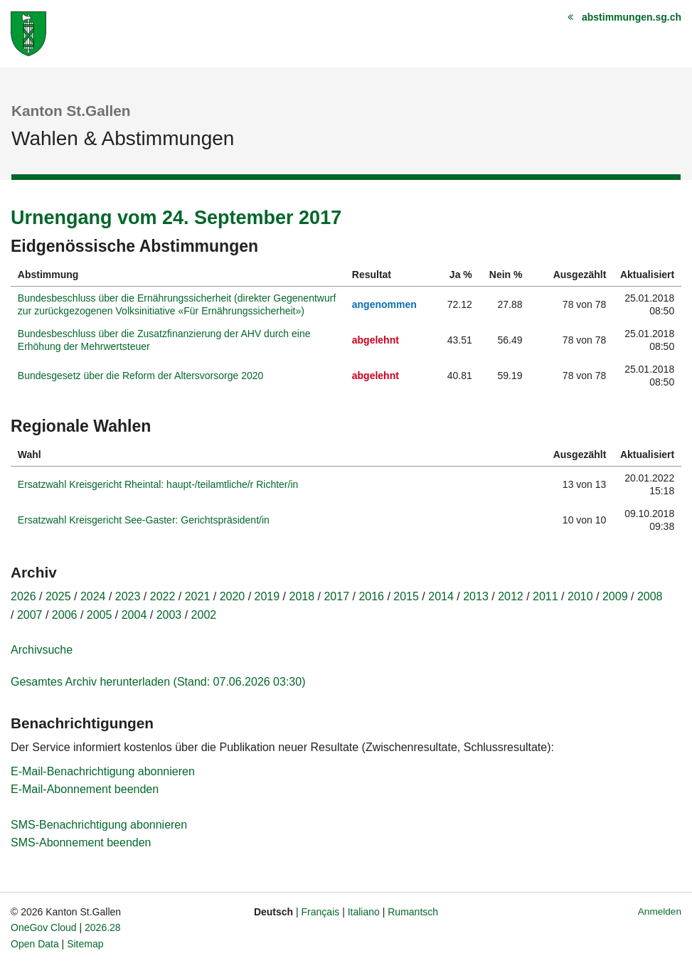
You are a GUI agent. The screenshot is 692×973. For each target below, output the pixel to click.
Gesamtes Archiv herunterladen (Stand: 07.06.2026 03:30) (158, 682)
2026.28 (103, 927)
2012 (510, 596)
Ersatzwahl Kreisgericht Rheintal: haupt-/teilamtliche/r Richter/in (158, 484)
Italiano (364, 912)
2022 (163, 596)
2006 (65, 615)
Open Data (35, 944)
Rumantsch (413, 912)
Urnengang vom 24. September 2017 (176, 217)
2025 (58, 596)
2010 (580, 596)
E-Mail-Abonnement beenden (85, 789)
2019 (267, 596)
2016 (371, 596)
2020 (232, 596)
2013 (476, 596)
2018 (302, 596)
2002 (204, 615)
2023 (128, 596)
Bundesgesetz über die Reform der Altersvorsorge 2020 (141, 375)
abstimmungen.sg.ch (631, 17)
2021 (198, 596)
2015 (406, 596)
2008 (650, 596)
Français (321, 912)
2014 (441, 596)
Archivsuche (42, 650)
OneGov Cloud (44, 927)
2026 (23, 596)
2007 (30, 615)
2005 (99, 615)
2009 (615, 596)
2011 (545, 596)
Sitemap (85, 944)
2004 (134, 615)
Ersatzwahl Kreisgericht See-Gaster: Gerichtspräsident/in (144, 520)
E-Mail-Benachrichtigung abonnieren (103, 771)
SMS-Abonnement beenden (81, 842)
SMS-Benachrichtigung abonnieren (99, 825)
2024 (93, 596)
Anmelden (659, 911)
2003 (169, 615)
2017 (336, 596)
